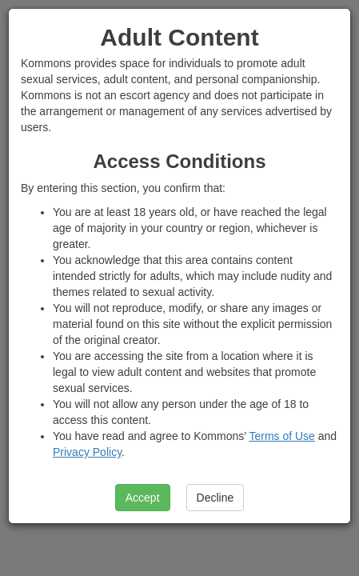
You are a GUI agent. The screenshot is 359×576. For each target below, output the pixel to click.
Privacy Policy (87, 452)
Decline (215, 497)
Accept (143, 497)
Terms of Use (281, 436)
